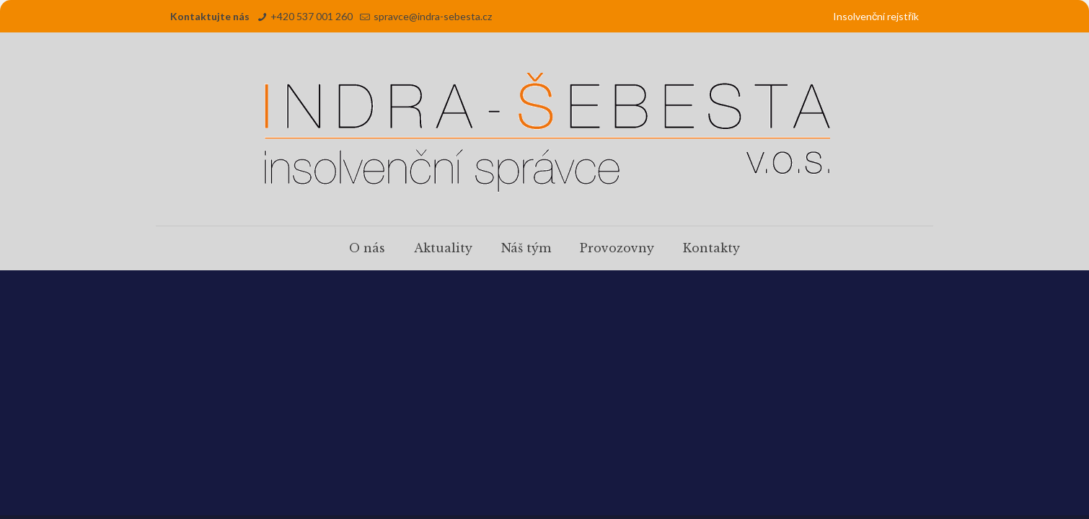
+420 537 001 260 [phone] (311, 16)
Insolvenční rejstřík (876, 16)
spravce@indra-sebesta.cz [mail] (433, 16)
